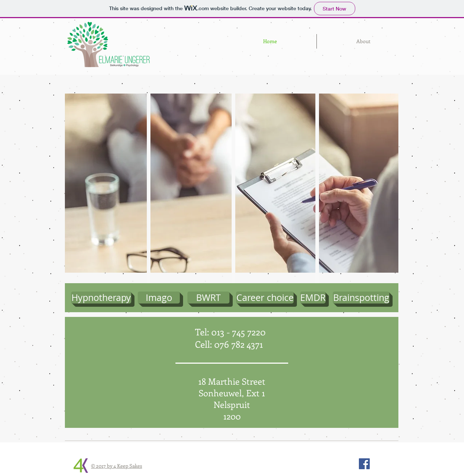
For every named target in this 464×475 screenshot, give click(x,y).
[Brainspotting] (361, 297)
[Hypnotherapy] (101, 297)
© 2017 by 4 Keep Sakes (116, 465)
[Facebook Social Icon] (364, 463)
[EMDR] (313, 297)
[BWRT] (208, 297)
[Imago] (159, 297)
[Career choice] (265, 297)
